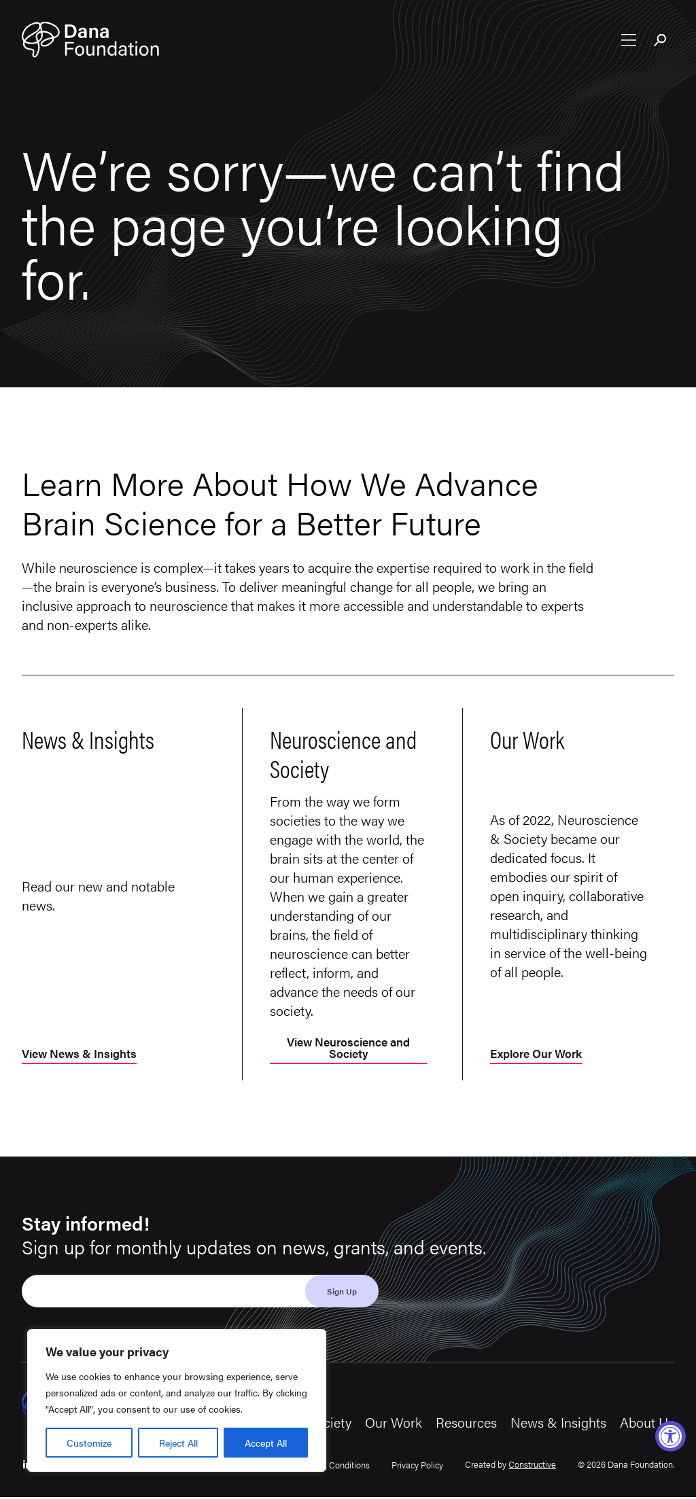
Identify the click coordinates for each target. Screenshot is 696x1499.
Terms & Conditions (332, 1466)
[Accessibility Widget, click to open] (670, 1436)
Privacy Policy (417, 1466)
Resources (466, 1424)
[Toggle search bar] (660, 42)
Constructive (532, 1465)
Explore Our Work (539, 1055)
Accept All (266, 1442)
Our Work (393, 1424)
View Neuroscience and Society (348, 1049)
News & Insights (558, 1424)
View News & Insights (83, 1055)
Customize (89, 1442)
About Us (647, 1424)
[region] (176, 1400)
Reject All (178, 1442)
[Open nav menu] (628, 41)
